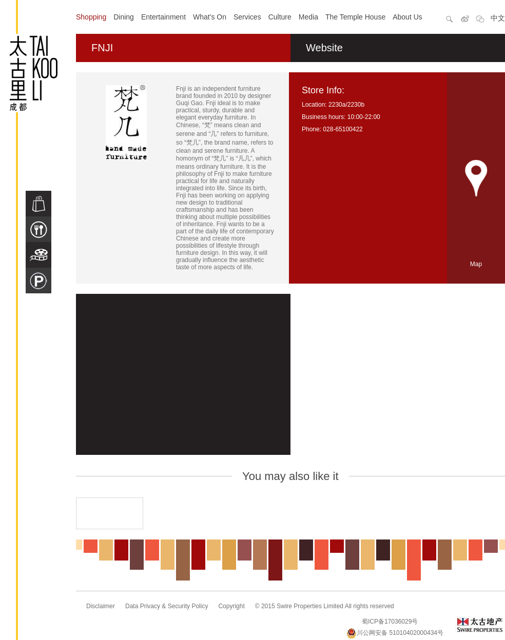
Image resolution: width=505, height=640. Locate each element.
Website (324, 47)
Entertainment (163, 17)
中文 (498, 18)
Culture (280, 17)
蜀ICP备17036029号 (390, 621)
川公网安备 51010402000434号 (394, 632)
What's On (209, 17)
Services (247, 17)
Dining (123, 17)
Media (308, 17)
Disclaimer (100, 606)
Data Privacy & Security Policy (166, 606)
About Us (407, 17)
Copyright (231, 606)
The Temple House (355, 17)
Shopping (91, 17)
